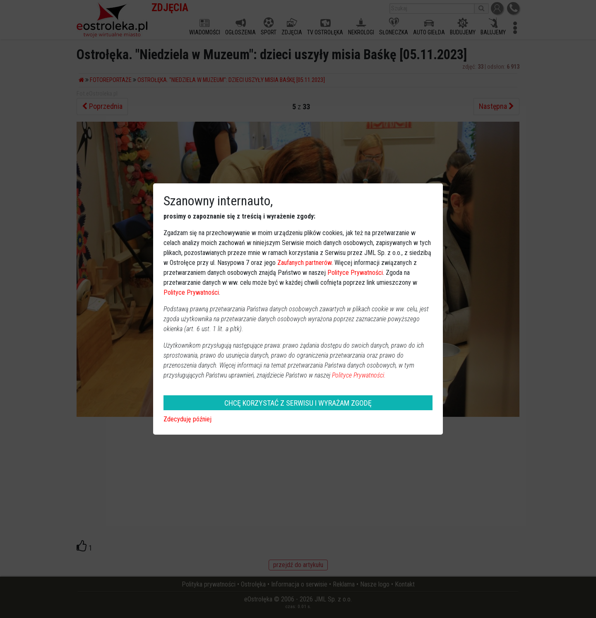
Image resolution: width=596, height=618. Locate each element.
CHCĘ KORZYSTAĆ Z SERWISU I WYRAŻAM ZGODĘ (298, 403)
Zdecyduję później (187, 419)
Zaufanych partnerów (304, 263)
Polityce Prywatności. (359, 375)
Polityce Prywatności (355, 273)
